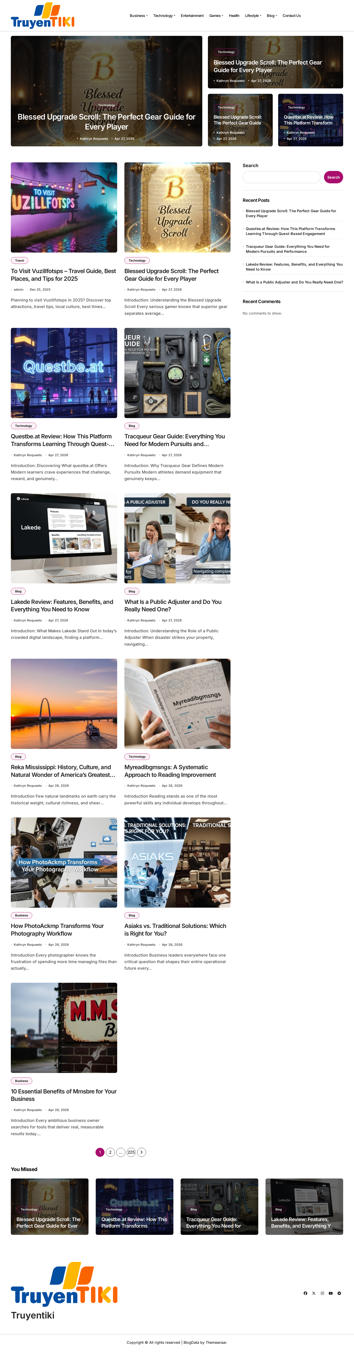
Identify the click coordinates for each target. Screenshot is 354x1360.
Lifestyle (253, 15)
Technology (164, 15)
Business (139, 15)
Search (250, 165)
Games (216, 15)
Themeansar (216, 1352)
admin (18, 291)
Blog (272, 15)
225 (131, 1161)
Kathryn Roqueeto (94, 138)
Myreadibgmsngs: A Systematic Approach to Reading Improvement (173, 777)
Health (234, 15)
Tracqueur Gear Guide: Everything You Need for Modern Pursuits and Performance (172, 447)
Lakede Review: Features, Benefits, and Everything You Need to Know (294, 267)
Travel (20, 260)
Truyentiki (32, 1324)
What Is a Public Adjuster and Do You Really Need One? (294, 282)
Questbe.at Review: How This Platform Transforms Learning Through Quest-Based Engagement (61, 447)
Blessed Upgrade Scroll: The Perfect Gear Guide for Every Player (238, 122)
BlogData (191, 1352)
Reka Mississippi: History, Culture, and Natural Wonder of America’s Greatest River (58, 781)
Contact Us (292, 15)
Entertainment (192, 15)
